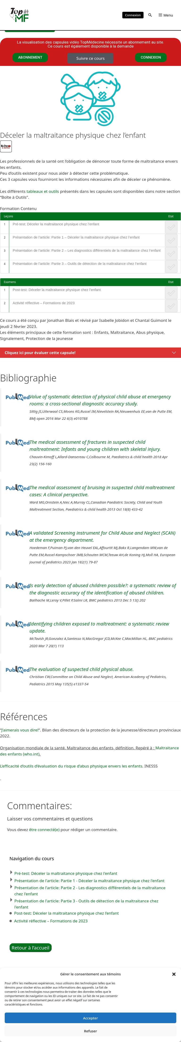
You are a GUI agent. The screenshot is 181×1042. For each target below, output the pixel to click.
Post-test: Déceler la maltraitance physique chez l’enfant (57, 290)
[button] (174, 974)
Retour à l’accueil (30, 947)
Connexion (133, 15)
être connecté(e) (44, 829)
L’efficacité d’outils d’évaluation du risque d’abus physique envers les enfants (71, 766)
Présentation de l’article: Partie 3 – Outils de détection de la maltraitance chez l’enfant (80, 264)
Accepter (90, 1018)
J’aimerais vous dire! (19, 730)
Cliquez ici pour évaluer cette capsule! (40, 352)
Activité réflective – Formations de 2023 (44, 303)
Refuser (90, 1031)
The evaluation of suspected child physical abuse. (81, 669)
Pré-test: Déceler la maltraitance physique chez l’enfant (56, 224)
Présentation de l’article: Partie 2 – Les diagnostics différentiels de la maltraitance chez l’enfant (87, 250)
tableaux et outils (43, 191)
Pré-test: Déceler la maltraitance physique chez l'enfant (65, 873)
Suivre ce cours (90, 58)
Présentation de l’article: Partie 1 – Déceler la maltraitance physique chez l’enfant (76, 237)
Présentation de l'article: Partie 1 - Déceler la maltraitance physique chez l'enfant (89, 880)
